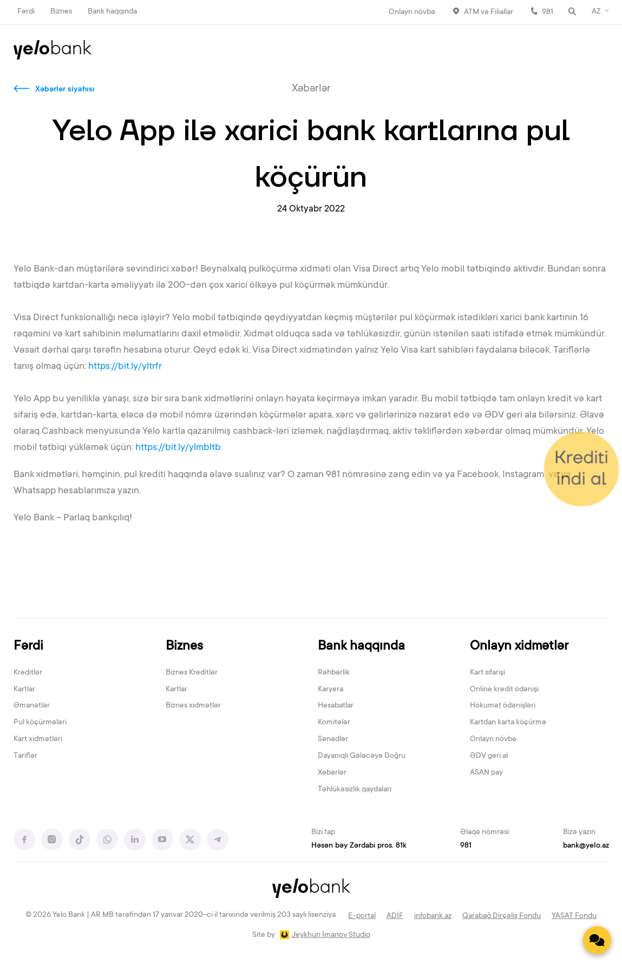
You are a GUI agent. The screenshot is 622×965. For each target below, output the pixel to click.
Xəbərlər (332, 773)
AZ (596, 12)
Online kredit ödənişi (504, 689)
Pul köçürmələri (40, 722)
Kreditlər (28, 673)
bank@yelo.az (586, 846)
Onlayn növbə (412, 12)
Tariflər (25, 756)
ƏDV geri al (489, 756)
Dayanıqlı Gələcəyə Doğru (361, 756)
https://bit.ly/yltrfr (126, 366)
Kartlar (24, 689)
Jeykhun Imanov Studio (331, 935)
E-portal (362, 916)
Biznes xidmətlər (193, 706)
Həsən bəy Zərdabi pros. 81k (359, 846)
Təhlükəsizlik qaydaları (354, 789)
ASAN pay (486, 773)
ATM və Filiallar (488, 12)
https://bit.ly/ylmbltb (179, 447)
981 (547, 12)
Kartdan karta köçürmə (508, 722)
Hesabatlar (335, 706)
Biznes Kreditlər (192, 673)
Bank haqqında (112, 12)
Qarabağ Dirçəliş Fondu (501, 916)
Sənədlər (333, 739)
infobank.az (432, 916)
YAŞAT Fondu (574, 916)
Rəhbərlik (334, 673)
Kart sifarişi (487, 673)
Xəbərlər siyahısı (65, 89)
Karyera (330, 689)
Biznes (61, 12)
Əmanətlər (32, 706)
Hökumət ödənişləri (502, 706)
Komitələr (334, 722)
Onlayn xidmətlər (519, 646)
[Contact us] (597, 940)
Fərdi (26, 12)
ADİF (395, 916)
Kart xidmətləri (38, 739)
